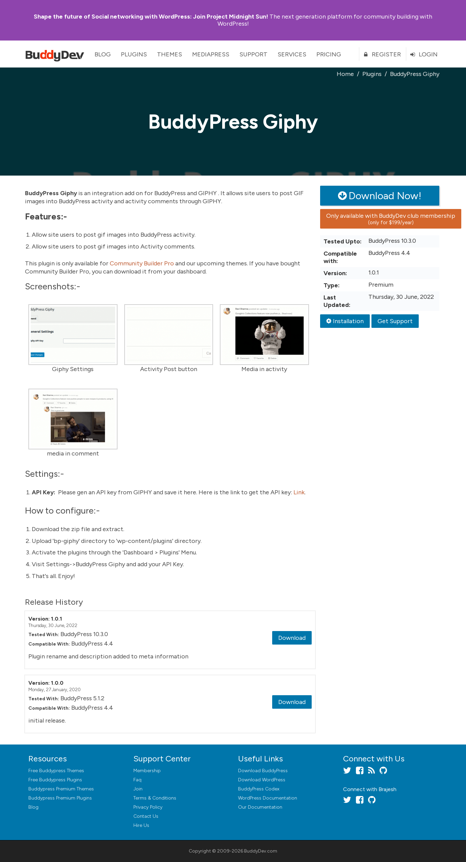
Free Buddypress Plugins (55, 780)
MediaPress (210, 54)
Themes (169, 54)
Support (253, 54)
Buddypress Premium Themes (61, 789)
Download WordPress (261, 780)
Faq (137, 780)
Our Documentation (260, 807)
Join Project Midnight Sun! (151, 16)
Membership (147, 771)
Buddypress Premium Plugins (60, 798)
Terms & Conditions (154, 798)
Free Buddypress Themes (56, 771)
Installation (345, 321)
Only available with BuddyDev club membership (390, 219)
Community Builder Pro (142, 263)
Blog (103, 54)
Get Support (395, 321)
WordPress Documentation (267, 798)
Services (292, 54)
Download (292, 638)
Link (299, 492)
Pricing (328, 54)
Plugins (134, 54)
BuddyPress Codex (258, 789)
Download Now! (379, 195)
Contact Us (145, 816)
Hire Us (141, 825)
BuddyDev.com (260, 851)
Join (138, 789)
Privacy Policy (147, 807)
